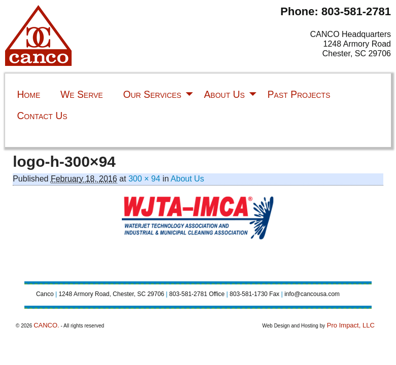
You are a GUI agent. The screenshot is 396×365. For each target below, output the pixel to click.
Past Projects (299, 94)
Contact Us (42, 115)
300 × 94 (144, 178)
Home (28, 94)
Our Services (152, 94)
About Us (224, 94)
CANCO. (46, 325)
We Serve (81, 94)
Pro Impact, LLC (350, 325)
